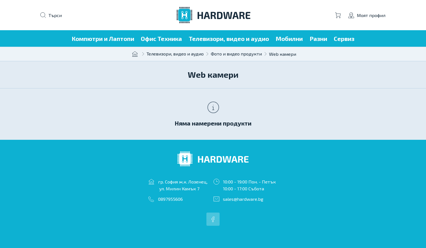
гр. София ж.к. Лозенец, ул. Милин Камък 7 (183, 185)
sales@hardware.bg (243, 199)
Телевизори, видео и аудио (175, 53)
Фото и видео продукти (236, 53)
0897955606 (170, 199)
